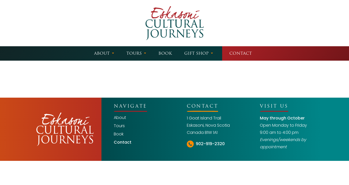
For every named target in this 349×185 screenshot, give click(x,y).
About (102, 53)
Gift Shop (196, 53)
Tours (134, 53)
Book (165, 53)
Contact (240, 53)
